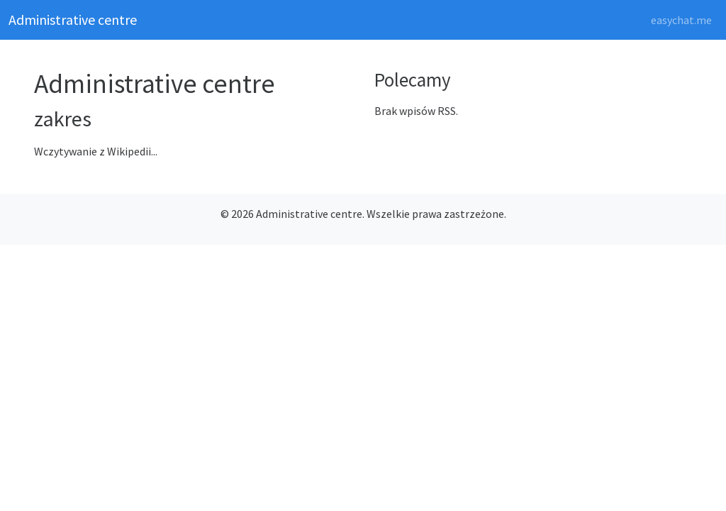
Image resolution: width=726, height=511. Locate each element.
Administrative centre (73, 19)
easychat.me (681, 20)
